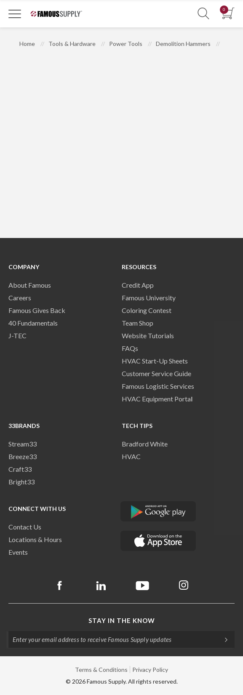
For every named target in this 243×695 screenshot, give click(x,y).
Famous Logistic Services (158, 386)
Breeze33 (22, 456)
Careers (19, 298)
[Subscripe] (222, 639)
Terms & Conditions (101, 669)
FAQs (130, 348)
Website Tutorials (148, 335)
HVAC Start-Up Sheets (155, 361)
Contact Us (24, 527)
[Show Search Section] (203, 14)
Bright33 (21, 482)
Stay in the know (121, 620)
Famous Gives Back (36, 310)
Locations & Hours (35, 539)
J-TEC (17, 335)
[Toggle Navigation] (14, 13)
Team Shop (137, 323)
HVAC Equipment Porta (156, 399)
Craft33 (20, 469)
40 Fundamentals (33, 323)
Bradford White (145, 444)
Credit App (138, 285)
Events (18, 552)
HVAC (131, 456)
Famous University (149, 298)
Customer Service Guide (156, 373)
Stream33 (22, 444)
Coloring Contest (146, 310)
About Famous (29, 285)
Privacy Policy (150, 669)
